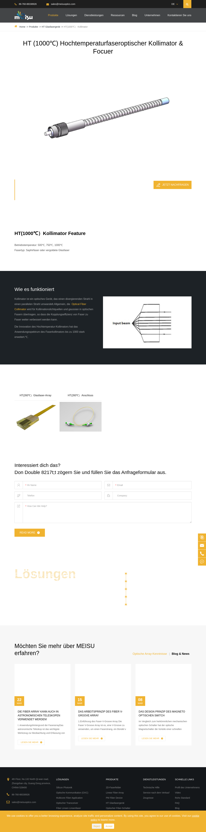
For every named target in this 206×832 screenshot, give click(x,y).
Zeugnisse (148, 798)
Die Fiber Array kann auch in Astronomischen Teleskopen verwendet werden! (39, 715)
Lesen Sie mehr (31, 742)
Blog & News (180, 653)
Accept (109, 826)
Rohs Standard (182, 798)
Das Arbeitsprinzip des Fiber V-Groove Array (100, 713)
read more (30, 533)
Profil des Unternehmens (187, 787)
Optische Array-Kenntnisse (150, 653)
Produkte (53, 15)
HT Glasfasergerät (51, 26)
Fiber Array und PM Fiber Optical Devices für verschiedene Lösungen (46, 582)
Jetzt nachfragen (172, 185)
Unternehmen (152, 15)
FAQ (177, 803)
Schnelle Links (184, 779)
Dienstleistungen (93, 15)
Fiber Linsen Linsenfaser (147, 604)
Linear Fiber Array (115, 792)
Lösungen (71, 15)
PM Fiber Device (114, 798)
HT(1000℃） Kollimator (76, 26)
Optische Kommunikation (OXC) (149, 582)
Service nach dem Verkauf (156, 792)
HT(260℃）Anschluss (80, 395)
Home (22, 26)
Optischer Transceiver (142, 598)
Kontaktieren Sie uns (179, 15)
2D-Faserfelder (113, 787)
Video (178, 792)
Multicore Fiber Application (145, 590)
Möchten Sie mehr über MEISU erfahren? (54, 649)
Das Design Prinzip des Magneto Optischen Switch (162, 713)
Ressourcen (118, 15)
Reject (97, 826)
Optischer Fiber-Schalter (118, 808)
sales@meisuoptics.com (60, 4)
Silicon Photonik (139, 575)
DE (173, 4)
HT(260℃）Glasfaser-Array (35, 395)
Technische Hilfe (151, 787)
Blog (134, 15)
